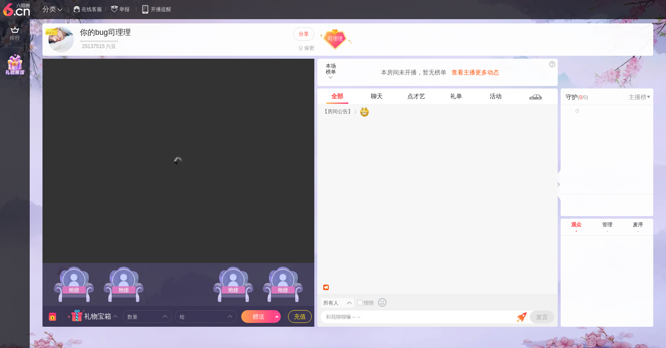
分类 (49, 9)
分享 (304, 34)
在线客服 (87, 9)
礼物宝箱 (97, 316)
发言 (542, 317)
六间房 (17, 10)
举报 (122, 9)
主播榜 (639, 97)
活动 (496, 96)
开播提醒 (156, 9)
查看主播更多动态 (475, 72)
